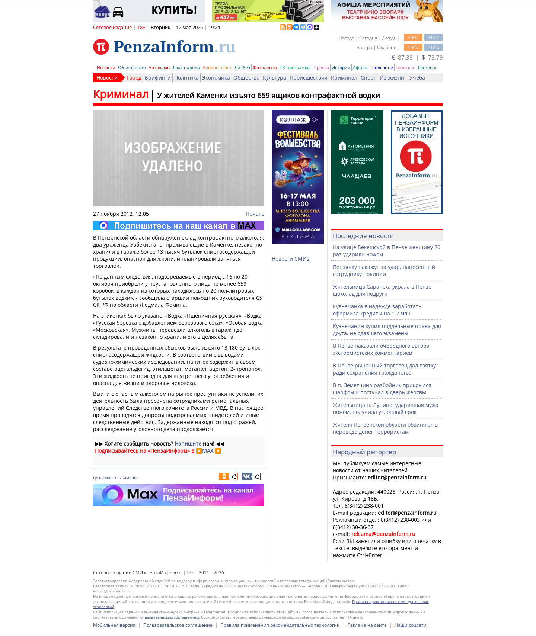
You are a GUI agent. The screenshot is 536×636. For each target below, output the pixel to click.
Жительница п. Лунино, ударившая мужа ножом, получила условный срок (385, 408)
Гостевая (428, 67)
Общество (246, 77)
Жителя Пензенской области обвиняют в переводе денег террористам (385, 428)
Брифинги (158, 77)
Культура (274, 77)
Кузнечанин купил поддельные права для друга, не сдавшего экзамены (387, 329)
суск (97, 477)
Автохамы (159, 67)
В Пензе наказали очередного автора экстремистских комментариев (381, 349)
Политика (186, 77)
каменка (130, 477)
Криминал (344, 77)
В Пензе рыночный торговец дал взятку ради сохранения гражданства (384, 369)
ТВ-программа (295, 67)
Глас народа (186, 67)
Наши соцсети (411, 625)
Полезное (382, 67)
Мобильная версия (114, 625)
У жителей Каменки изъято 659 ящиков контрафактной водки (268, 95)
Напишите (188, 443)
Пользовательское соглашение (178, 625)
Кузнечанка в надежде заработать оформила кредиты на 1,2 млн (377, 310)
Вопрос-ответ (217, 67)
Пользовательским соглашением (168, 617)
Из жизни (392, 77)
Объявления (132, 67)
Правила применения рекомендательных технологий (280, 625)
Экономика (216, 77)
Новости (106, 67)
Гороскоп (405, 67)
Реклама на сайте (367, 625)
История (341, 67)
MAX (207, 450)
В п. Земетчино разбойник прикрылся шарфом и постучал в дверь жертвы (382, 389)
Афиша (361, 67)
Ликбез (242, 67)
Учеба (417, 77)
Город (134, 77)
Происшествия (309, 77)
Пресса (321, 67)
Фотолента (265, 67)
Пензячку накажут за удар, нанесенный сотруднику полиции (384, 270)
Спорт (368, 77)
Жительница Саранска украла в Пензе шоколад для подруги (382, 290)
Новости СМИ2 (291, 258)
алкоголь (111, 477)
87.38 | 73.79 (417, 57)
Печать (255, 213)
